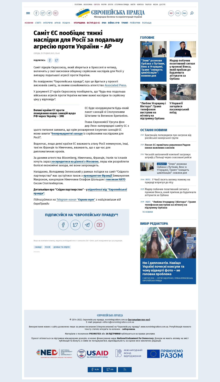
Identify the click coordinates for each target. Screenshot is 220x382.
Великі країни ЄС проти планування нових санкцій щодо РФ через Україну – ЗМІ (55, 113)
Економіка (88, 5)
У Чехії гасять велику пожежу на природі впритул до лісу (167, 181)
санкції (38, 247)
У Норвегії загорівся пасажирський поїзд (179, 108)
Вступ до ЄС (93, 23)
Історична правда (122, 5)
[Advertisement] (81, 274)
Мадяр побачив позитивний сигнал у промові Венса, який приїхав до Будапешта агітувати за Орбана (182, 69)
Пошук (66, 23)
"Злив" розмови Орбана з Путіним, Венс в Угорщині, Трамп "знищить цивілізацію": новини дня (153, 68)
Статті (38, 23)
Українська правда (63, 4)
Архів (58, 23)
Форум (103, 5)
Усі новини (148, 212)
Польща (146, 23)
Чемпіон (140, 5)
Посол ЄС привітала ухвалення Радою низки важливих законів (167, 146)
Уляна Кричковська (183, 278)
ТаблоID (148, 5)
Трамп (124, 23)
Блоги (110, 5)
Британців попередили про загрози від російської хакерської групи (168, 136)
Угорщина (79, 23)
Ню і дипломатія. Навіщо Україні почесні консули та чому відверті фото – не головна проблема (163, 268)
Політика (78, 5)
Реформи (135, 23)
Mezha (155, 5)
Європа (97, 5)
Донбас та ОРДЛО (62, 247)
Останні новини (153, 130)
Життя (132, 5)
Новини (29, 23)
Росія (47, 247)
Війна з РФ (113, 23)
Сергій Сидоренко (165, 278)
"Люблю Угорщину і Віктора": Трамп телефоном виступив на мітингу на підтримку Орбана (153, 111)
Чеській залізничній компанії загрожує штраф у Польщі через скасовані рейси (168, 156)
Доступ (162, 5)
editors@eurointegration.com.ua (118, 322)
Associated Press (115, 85)
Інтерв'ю (48, 23)
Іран (104, 23)
